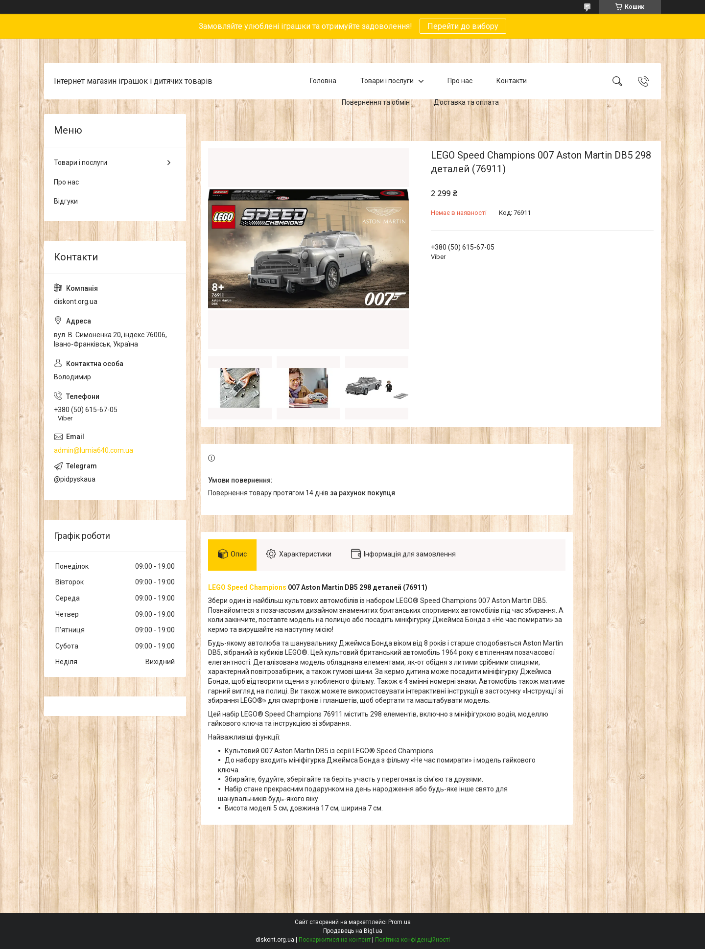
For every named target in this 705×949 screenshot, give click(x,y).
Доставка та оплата (466, 102)
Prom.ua (399, 922)
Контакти (511, 81)
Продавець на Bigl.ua (352, 930)
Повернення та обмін (376, 102)
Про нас (459, 81)
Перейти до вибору (462, 26)
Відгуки (66, 201)
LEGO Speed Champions (247, 587)
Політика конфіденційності (412, 939)
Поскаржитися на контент (335, 939)
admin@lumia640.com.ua (93, 450)
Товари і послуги (387, 81)
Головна (323, 81)
